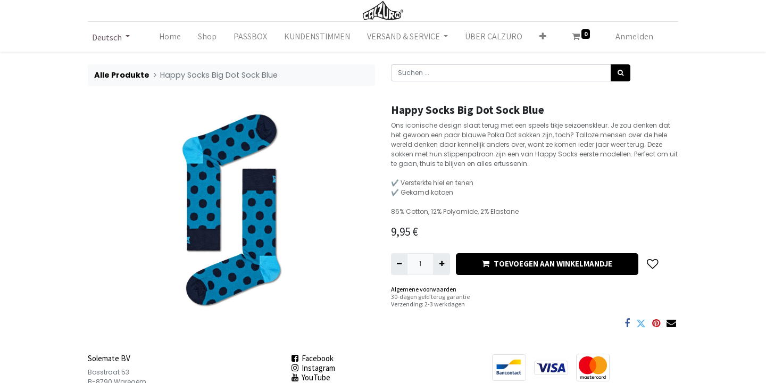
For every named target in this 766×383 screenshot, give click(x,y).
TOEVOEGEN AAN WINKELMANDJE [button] (547, 264)
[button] (543, 37)
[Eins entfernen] (399, 263)
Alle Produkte (121, 75)
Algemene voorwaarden (423, 289)
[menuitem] (170, 37)
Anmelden (634, 36)
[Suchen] (620, 72)
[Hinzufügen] (441, 263)
